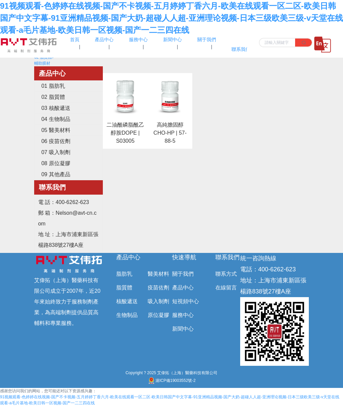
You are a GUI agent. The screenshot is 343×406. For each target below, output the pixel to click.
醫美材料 (158, 274)
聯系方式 (226, 274)
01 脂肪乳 (53, 86)
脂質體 (124, 287)
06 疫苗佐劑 (55, 141)
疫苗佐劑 (158, 287)
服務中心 (183, 315)
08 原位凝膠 (55, 163)
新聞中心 (183, 329)
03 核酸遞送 (55, 108)
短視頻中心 (185, 301)
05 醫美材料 (55, 130)
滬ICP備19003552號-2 (171, 381)
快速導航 (184, 257)
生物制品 (127, 315)
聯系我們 (227, 257)
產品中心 (128, 257)
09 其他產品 (55, 174)
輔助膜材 (42, 63)
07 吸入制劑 (55, 152)
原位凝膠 (158, 315)
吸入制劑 (158, 301)
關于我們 (183, 274)
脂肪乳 (124, 274)
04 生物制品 (55, 119)
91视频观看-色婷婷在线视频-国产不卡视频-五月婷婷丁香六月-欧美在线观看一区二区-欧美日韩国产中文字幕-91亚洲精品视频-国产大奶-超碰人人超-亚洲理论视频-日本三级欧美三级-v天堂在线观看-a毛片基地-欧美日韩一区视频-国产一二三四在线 (171, 18)
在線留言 (226, 287)
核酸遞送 (127, 301)
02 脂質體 (53, 97)
